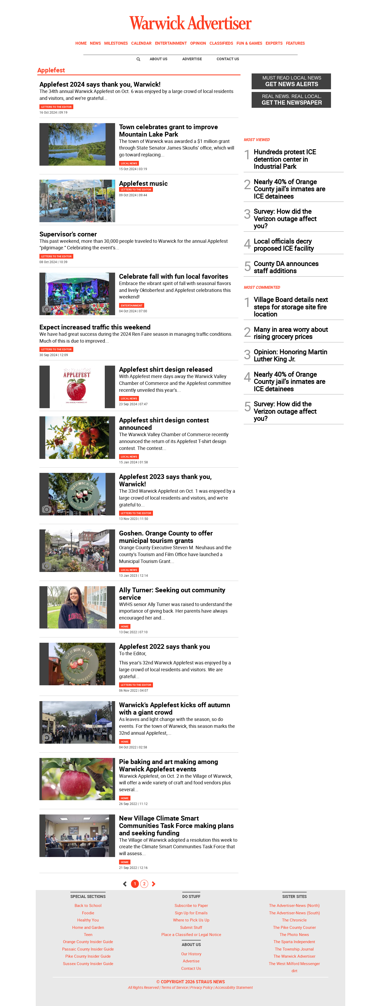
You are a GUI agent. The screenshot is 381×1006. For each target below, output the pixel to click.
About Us (158, 58)
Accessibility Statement (234, 987)
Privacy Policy (201, 987)
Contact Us (228, 58)
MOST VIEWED (257, 139)
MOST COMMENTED (262, 287)
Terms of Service (174, 987)
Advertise (192, 58)
